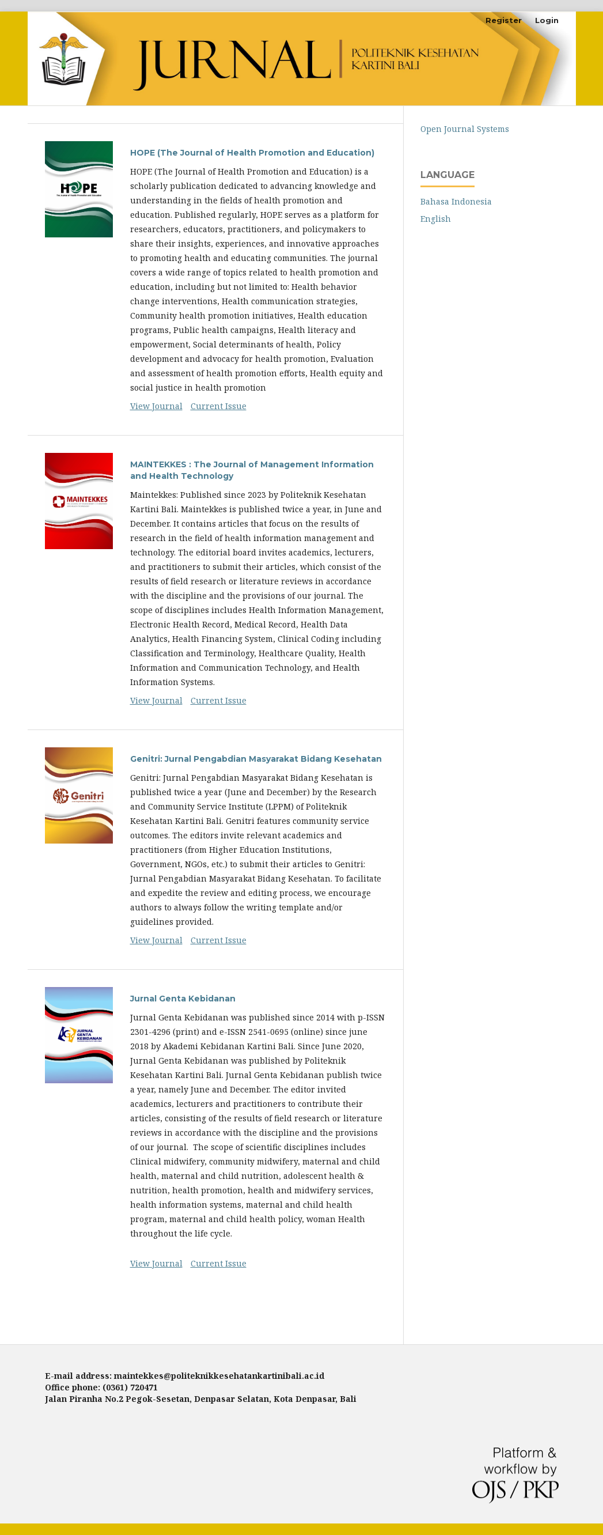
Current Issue (218, 405)
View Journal (156, 405)
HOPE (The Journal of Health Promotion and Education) (252, 153)
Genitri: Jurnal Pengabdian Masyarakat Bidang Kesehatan (256, 759)
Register (504, 20)
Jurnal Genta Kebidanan (183, 998)
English (435, 218)
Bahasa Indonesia (456, 201)
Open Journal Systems (464, 128)
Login (547, 20)
